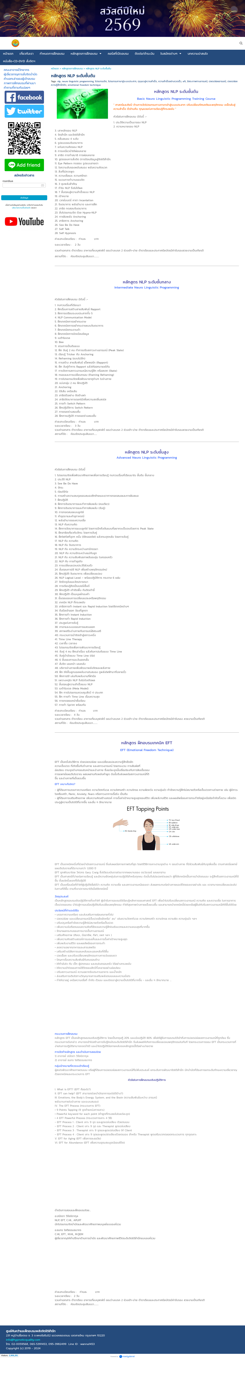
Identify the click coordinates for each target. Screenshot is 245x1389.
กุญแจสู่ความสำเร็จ (147, 81)
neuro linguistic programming (78, 81)
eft (184, 81)
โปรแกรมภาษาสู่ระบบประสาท (122, 81)
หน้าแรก (55, 68)
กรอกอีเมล (8, 181)
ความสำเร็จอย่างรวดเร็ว (169, 81)
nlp (59, 81)
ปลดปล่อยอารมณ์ (217, 81)
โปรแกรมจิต (101, 81)
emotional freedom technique (84, 85)
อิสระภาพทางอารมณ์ (197, 81)
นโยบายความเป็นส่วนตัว (21, 207)
